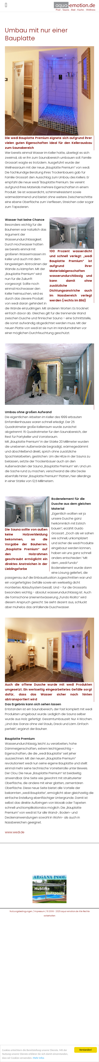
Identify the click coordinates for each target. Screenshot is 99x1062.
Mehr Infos (38, 1058)
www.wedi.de (14, 832)
